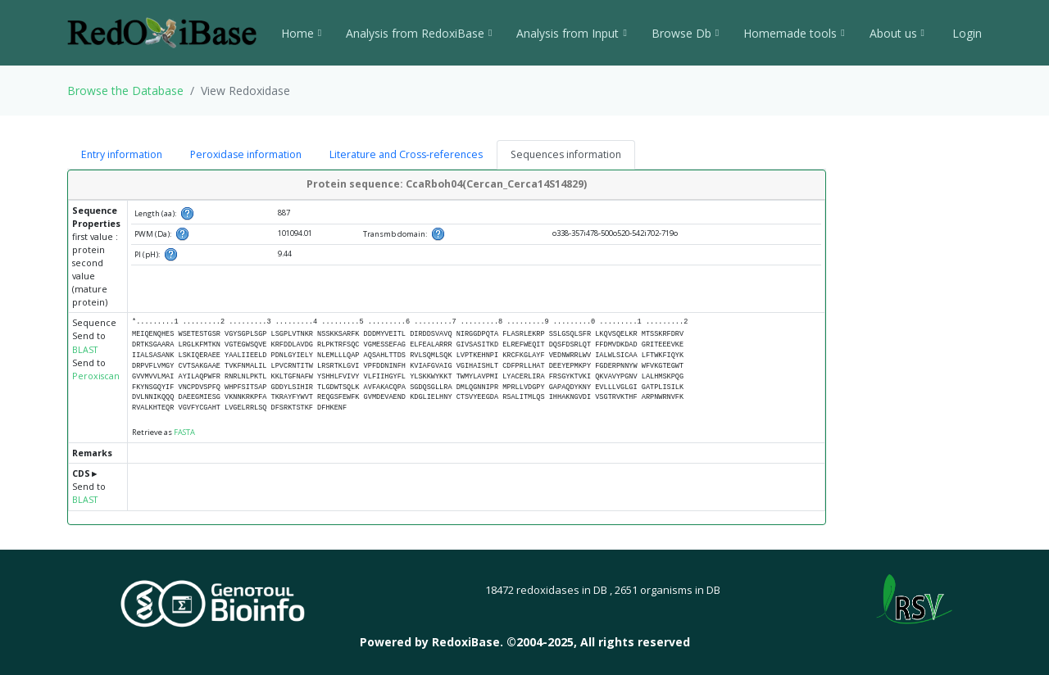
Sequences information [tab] (566, 154)
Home (301, 33)
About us (897, 33)
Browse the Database (125, 90)
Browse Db (685, 33)
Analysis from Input (571, 33)
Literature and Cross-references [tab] (406, 154)
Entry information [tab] (121, 154)
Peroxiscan (96, 376)
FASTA (184, 432)
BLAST (85, 350)
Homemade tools (793, 33)
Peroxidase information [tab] (246, 154)
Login (965, 33)
